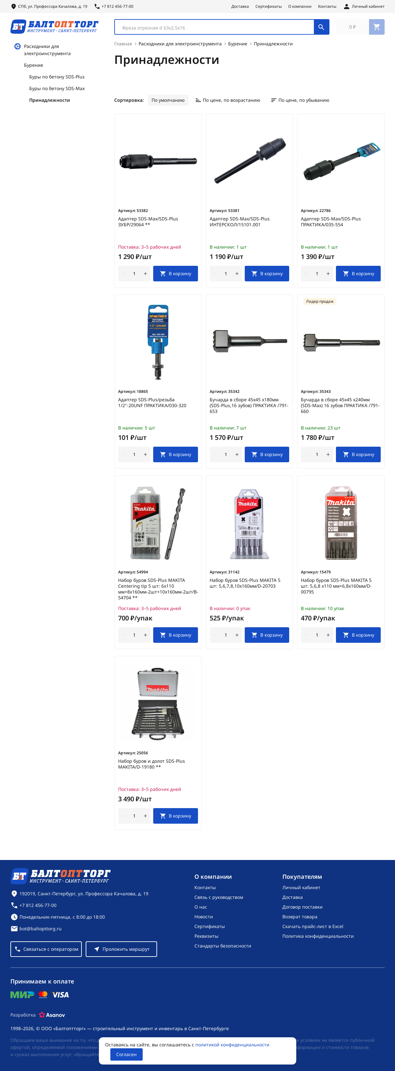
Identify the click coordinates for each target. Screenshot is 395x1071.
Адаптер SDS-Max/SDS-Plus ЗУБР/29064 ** (148, 225)
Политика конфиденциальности (318, 936)
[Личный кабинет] (364, 6)
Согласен (126, 1054)
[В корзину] (175, 277)
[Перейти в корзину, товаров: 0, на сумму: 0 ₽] (360, 28)
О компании (300, 6)
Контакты (327, 6)
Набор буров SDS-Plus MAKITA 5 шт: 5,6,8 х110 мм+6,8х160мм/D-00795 (336, 590)
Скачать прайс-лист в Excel (312, 926)
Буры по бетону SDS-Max (57, 92)
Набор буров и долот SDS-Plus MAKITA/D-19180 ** (151, 768)
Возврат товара (299, 916)
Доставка (240, 6)
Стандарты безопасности (222, 946)
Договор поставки (302, 907)
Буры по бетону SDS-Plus (57, 80)
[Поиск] (321, 28)
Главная (123, 47)
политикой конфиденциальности (232, 1045)
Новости (203, 916)
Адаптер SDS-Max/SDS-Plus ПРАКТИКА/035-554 (331, 225)
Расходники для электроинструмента (42, 53)
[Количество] (134, 277)
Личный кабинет (301, 887)
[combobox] (221, 28)
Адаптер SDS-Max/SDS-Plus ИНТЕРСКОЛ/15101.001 (240, 225)
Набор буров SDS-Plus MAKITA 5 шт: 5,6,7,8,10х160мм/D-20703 (245, 587)
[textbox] (217, 29)
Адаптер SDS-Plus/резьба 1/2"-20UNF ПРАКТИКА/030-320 (152, 406)
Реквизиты (206, 936)
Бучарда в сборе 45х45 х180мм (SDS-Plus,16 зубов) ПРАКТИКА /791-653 (249, 409)
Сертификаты (268, 6)
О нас (200, 907)
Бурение (33, 69)
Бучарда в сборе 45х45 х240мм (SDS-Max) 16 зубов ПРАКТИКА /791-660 (340, 409)
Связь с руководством (218, 897)
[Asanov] (52, 1015)
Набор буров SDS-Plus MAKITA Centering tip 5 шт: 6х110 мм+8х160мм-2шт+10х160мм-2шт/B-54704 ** (158, 593)
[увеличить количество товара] (145, 277)
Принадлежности (49, 104)
